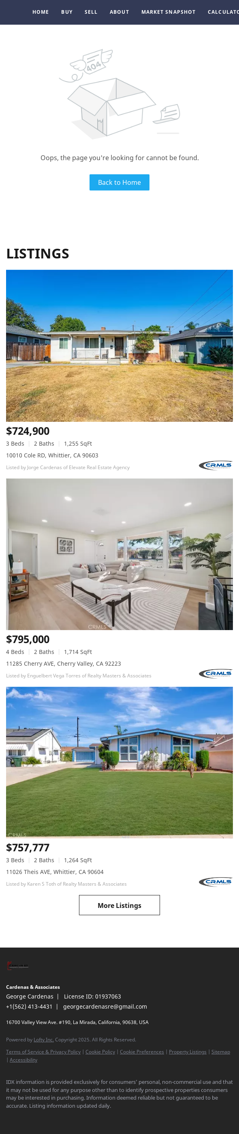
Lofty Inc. (44, 1039)
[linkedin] (26, 1118)
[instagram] (42, 1118)
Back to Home (119, 182)
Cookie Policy (100, 1051)
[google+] (59, 1118)
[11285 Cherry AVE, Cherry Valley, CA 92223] (119, 554)
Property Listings (188, 1051)
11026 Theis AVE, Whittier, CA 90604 (55, 872)
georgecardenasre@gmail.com (105, 1006)
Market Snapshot (168, 11)
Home (40, 11)
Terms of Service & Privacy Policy (43, 1051)
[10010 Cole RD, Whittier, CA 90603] (119, 345)
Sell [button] (91, 11)
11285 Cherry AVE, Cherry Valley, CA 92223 (63, 663)
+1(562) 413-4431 (29, 1006)
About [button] (119, 11)
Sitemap (220, 1051)
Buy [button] (66, 11)
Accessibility (23, 1059)
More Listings (119, 905)
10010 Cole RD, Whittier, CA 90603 (52, 455)
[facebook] (10, 1118)
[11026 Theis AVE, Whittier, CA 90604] (119, 762)
